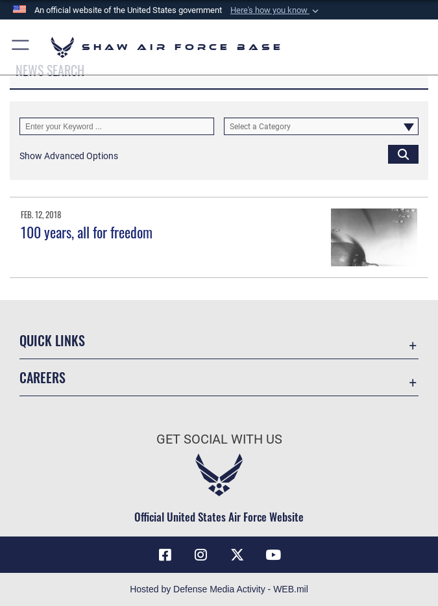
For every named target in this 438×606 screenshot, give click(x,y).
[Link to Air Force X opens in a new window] (237, 554)
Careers (42, 377)
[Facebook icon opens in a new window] (165, 554)
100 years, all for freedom (86, 231)
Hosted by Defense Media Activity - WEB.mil (219, 589)
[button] (275, 10)
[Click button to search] (403, 153)
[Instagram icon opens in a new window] (201, 554)
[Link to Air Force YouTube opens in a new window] (273, 554)
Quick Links (52, 340)
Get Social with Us (219, 439)
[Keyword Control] (116, 126)
